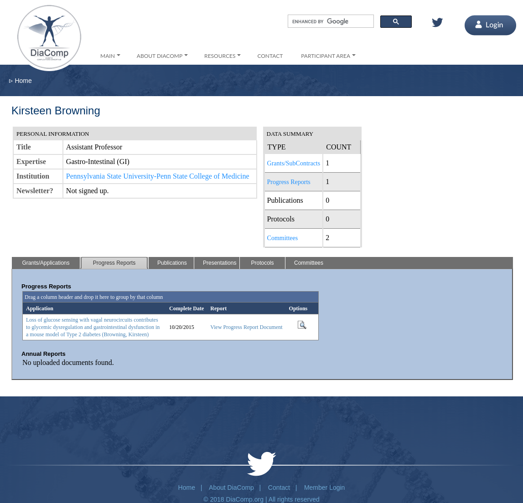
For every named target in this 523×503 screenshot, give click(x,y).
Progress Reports (289, 182)
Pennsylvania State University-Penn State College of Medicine (157, 176)
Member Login (324, 487)
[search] (330, 21)
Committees (282, 238)
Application (39, 308)
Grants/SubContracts (294, 163)
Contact (279, 487)
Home (23, 80)
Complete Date (186, 308)
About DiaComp (231, 487)
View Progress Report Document (246, 327)
